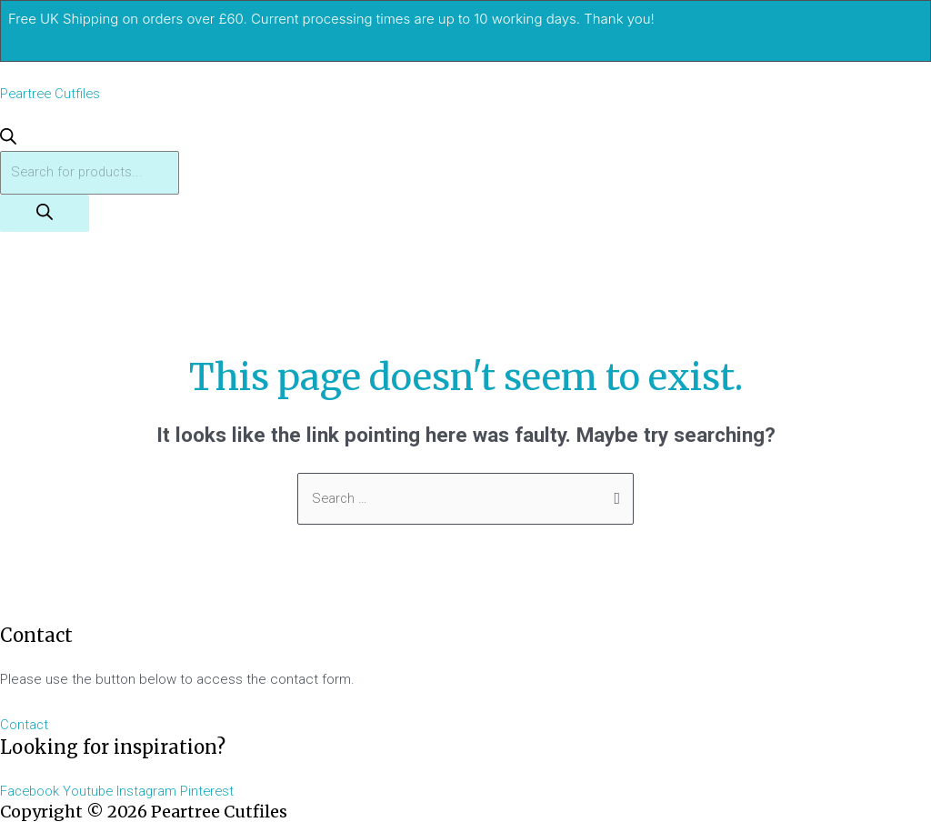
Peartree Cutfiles (52, 93)
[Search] (44, 214)
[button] (465, 243)
